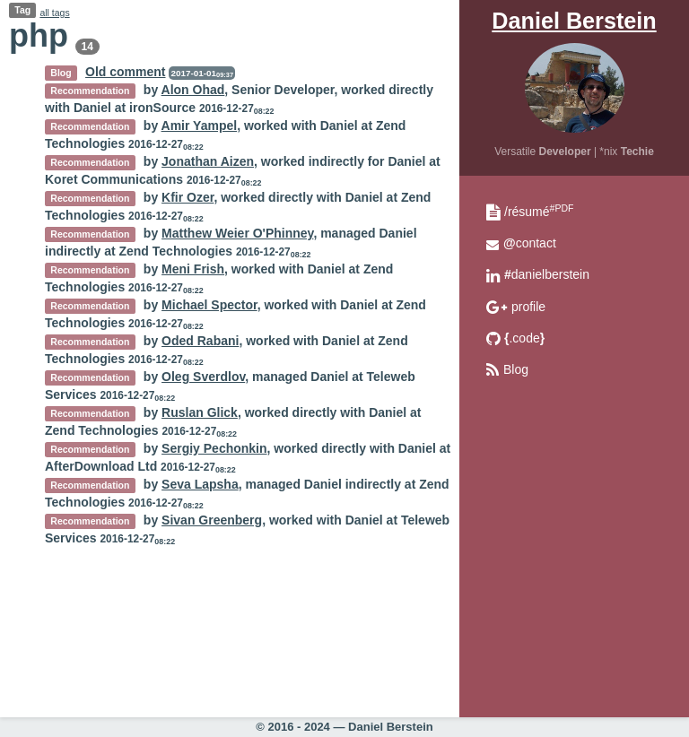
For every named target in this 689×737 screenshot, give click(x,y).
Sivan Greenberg (211, 520)
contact (529, 243)
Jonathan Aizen (207, 161)
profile (528, 306)
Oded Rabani (200, 341)
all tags (54, 12)
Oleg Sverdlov (203, 376)
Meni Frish (192, 269)
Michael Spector (209, 305)
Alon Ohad (193, 89)
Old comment (125, 72)
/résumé (538, 211)
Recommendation (89, 90)
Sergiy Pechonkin (213, 448)
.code (524, 338)
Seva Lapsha (200, 484)
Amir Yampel (199, 125)
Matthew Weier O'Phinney (237, 233)
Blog (515, 369)
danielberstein (546, 274)
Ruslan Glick (199, 412)
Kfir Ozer (187, 197)
